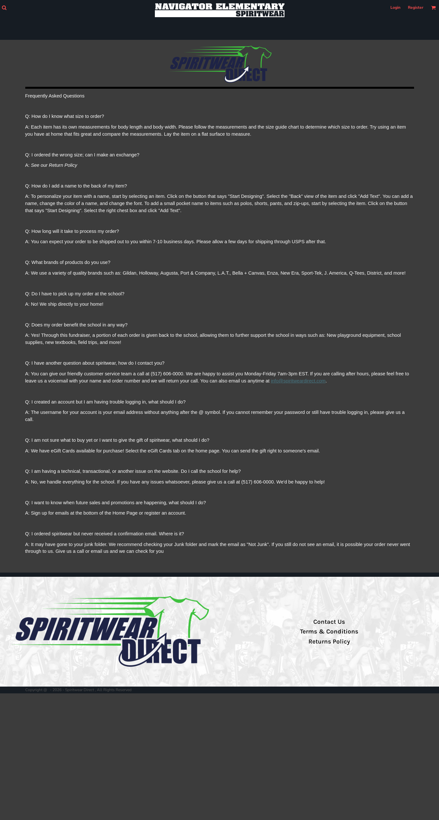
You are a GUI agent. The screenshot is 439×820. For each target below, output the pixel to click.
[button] (4, 7)
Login (395, 7)
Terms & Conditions (329, 631)
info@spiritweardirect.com (298, 380)
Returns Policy (329, 641)
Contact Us (329, 621)
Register (415, 7)
